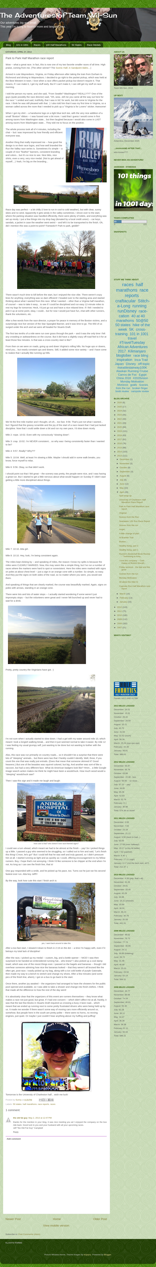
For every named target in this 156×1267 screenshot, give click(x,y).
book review (122, 391)
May (122, 488)
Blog (8, 45)
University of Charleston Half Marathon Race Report (132, 501)
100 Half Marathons (56, 45)
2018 (119, 435)
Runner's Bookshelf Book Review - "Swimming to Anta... (134, 555)
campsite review (140, 391)
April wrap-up (125, 496)
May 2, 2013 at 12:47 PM (40, 1118)
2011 (119, 611)
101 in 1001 (22, 45)
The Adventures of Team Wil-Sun (58, 15)
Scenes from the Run (129, 517)
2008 (119, 623)
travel (132, 338)
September (125, 471)
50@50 (142, 320)
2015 (119, 447)
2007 (119, 627)
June (122, 484)
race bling (140, 355)
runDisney (127, 311)
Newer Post (13, 1219)
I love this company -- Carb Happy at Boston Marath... (132, 561)
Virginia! (123, 513)
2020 (119, 427)
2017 (119, 439)
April (122, 492)
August (123, 476)
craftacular (125, 300)
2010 (119, 615)
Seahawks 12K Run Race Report (134, 521)
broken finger (140, 388)
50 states (17, 1104)
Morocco (122, 384)
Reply (16, 1132)
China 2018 (124, 378)
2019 (119, 431)
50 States (77, 45)
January (124, 602)
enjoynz (87, 1254)
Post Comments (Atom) (29, 1234)
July (122, 480)
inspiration (124, 360)
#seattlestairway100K (132, 367)
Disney (131, 364)
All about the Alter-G (128, 582)
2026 (119, 402)
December (125, 459)
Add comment (14, 1139)
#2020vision (140, 378)
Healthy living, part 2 (128, 546)
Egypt (142, 374)
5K (131, 329)
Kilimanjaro (137, 351)
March (123, 594)
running (139, 306)
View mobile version (56, 1225)
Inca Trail (141, 359)
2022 (119, 419)
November (125, 463)
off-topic (144, 364)
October (124, 467)
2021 (119, 423)
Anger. (122, 529)
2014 (119, 451)
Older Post (100, 1219)
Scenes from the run (128, 525)
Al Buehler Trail (126, 537)
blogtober (123, 355)
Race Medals (94, 45)
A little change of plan (129, 533)
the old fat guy (20, 1118)
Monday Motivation (132, 381)
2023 (119, 415)
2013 (119, 456)
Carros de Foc (127, 374)
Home (57, 1219)
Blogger (107, 1254)
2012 (119, 607)
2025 (119, 407)
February (124, 598)
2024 (119, 411)
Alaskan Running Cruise (132, 371)
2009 (119, 619)
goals (133, 384)
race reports (43, 1104)
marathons (125, 320)
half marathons (30, 1104)
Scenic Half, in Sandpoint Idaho (72, 68)
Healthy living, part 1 (128, 550)
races (52, 1104)
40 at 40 (138, 316)
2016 (119, 443)
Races (37, 45)
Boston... (123, 541)
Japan (119, 364)
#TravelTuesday (132, 342)
